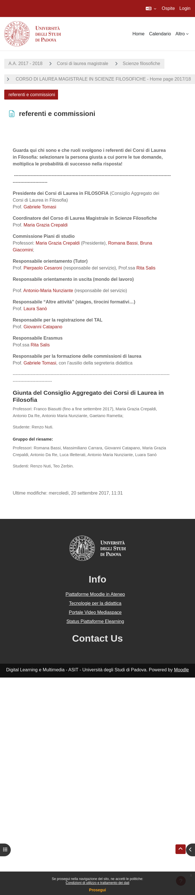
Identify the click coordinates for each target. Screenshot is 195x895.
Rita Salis (146, 268)
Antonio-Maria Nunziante (48, 290)
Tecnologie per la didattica (95, 603)
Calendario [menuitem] (160, 33)
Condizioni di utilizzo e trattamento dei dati (97, 883)
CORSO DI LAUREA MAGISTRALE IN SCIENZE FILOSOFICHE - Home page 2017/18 (102, 79)
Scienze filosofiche (141, 63)
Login (184, 8)
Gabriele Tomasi (39, 206)
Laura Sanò (35, 308)
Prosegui (97, 890)
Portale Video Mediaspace (95, 612)
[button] (151, 8)
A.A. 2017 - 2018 (25, 63)
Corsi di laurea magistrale (82, 63)
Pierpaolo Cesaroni (42, 268)
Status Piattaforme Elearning (95, 621)
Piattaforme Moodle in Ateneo (95, 594)
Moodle (181, 669)
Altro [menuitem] (180, 33)
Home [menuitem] (138, 33)
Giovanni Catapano (42, 326)
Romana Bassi (122, 243)
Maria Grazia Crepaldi (45, 225)
